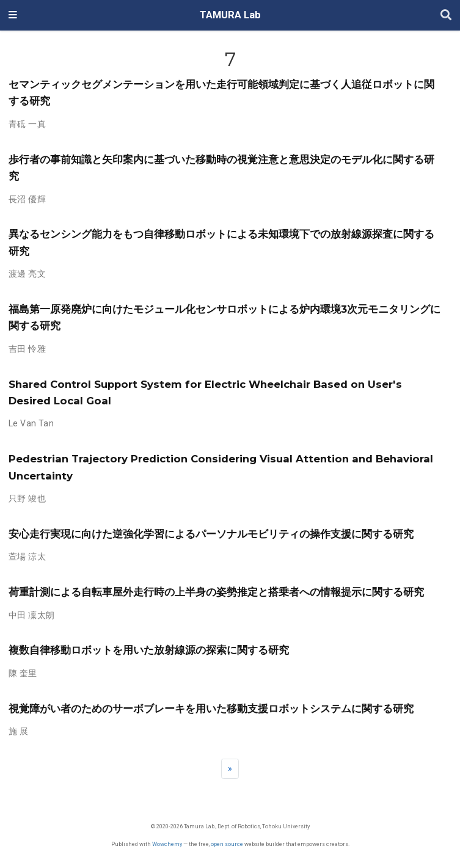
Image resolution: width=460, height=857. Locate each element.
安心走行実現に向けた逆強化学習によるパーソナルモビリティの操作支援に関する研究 (211, 534)
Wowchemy (167, 844)
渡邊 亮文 (27, 274)
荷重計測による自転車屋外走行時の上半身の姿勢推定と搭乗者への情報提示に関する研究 (216, 592)
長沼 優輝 (27, 199)
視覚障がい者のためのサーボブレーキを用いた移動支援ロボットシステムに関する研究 (211, 708)
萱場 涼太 (27, 556)
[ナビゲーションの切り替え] (13, 15)
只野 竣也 (27, 498)
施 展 (18, 731)
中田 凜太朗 (32, 615)
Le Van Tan (31, 423)
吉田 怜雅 (27, 349)
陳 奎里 (23, 673)
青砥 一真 (27, 124)
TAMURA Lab (230, 15)
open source (227, 844)
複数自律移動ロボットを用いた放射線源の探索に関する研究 (149, 650)
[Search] (445, 16)
